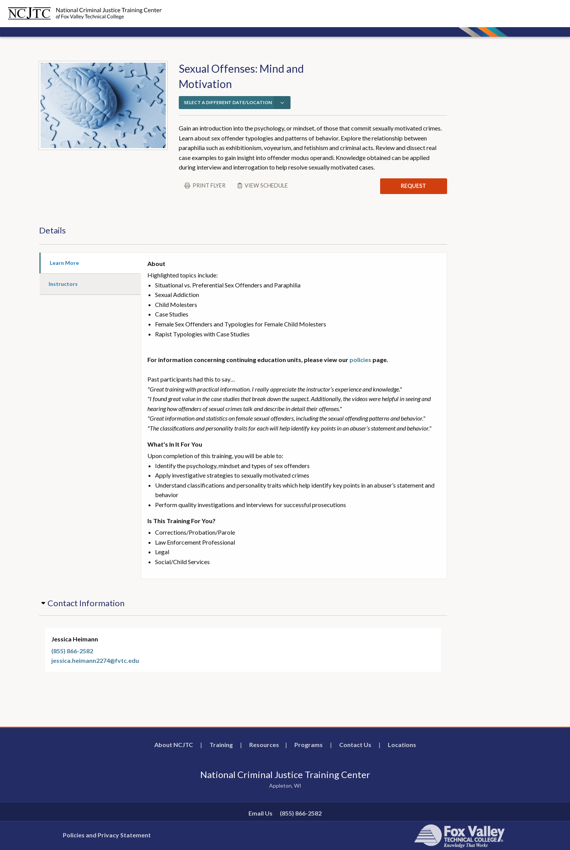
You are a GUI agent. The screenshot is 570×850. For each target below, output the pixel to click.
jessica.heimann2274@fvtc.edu (95, 660)
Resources (264, 744)
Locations (402, 744)
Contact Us (355, 744)
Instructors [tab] (63, 284)
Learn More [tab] (64, 262)
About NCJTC (173, 744)
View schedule (266, 185)
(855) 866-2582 (72, 650)
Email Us (260, 813)
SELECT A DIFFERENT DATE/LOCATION (228, 102)
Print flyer (209, 185)
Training (221, 744)
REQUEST (413, 186)
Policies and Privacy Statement (107, 835)
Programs (308, 744)
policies (360, 359)
